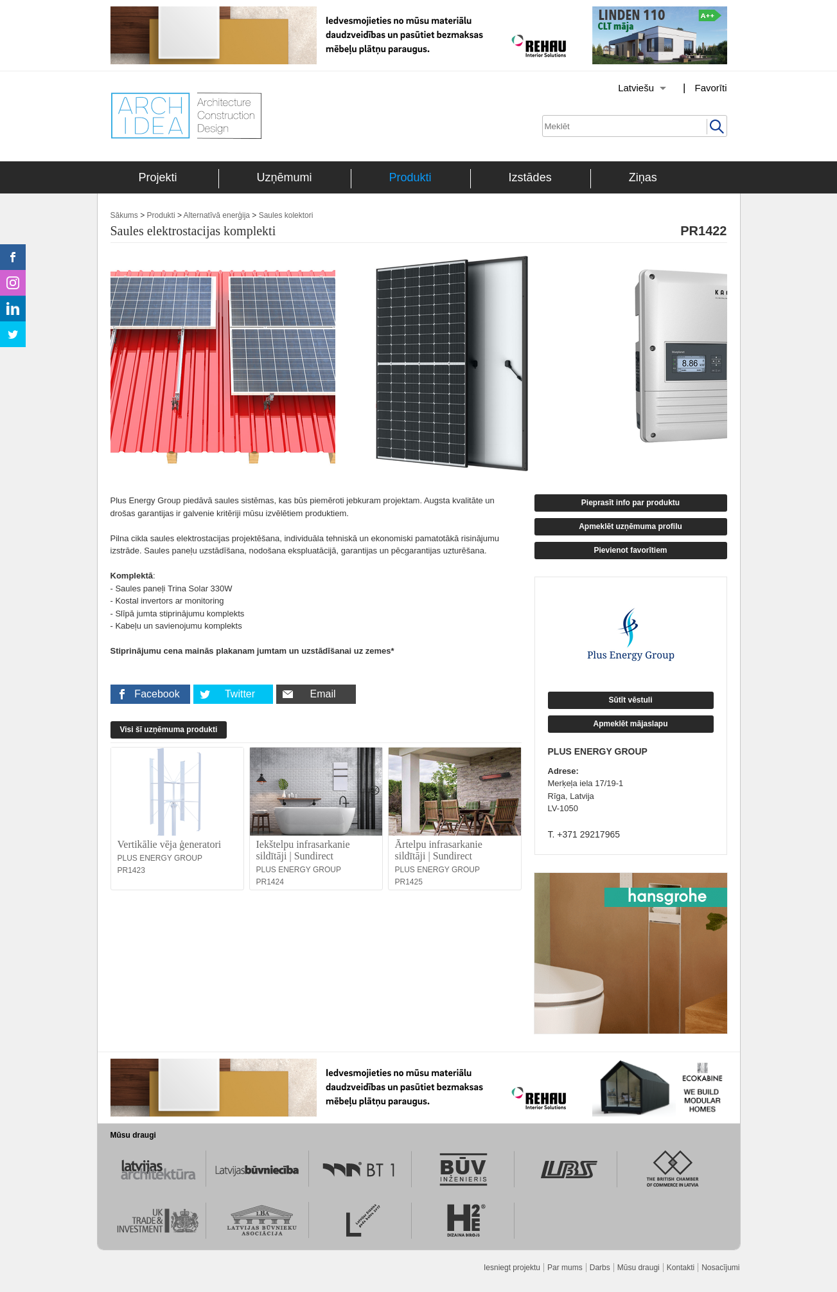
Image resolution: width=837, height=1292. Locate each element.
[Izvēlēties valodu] (625, 88)
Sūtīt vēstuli (630, 699)
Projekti (158, 177)
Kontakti (680, 1267)
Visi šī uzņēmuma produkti (169, 729)
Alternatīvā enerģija (217, 215)
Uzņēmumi (284, 177)
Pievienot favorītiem (630, 550)
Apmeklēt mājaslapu (630, 723)
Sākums (124, 215)
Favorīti (710, 87)
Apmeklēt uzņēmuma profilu (630, 526)
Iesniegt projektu (512, 1267)
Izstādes (530, 177)
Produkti (410, 177)
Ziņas (643, 177)
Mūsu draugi (638, 1267)
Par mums (565, 1267)
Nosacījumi (720, 1267)
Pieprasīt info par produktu (630, 502)
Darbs (600, 1267)
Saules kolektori (286, 215)
